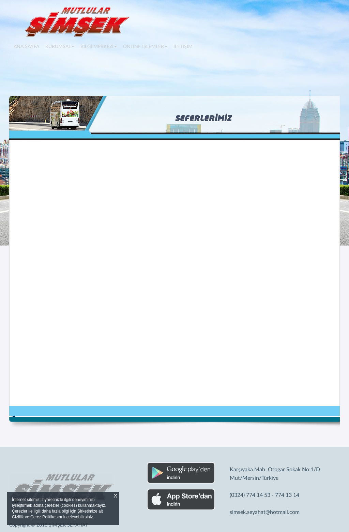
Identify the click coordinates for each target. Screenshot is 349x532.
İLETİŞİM (183, 46)
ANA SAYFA (28, 46)
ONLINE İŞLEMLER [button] (145, 46)
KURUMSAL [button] (59, 46)
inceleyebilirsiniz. (78, 517)
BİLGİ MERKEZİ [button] (98, 46)
